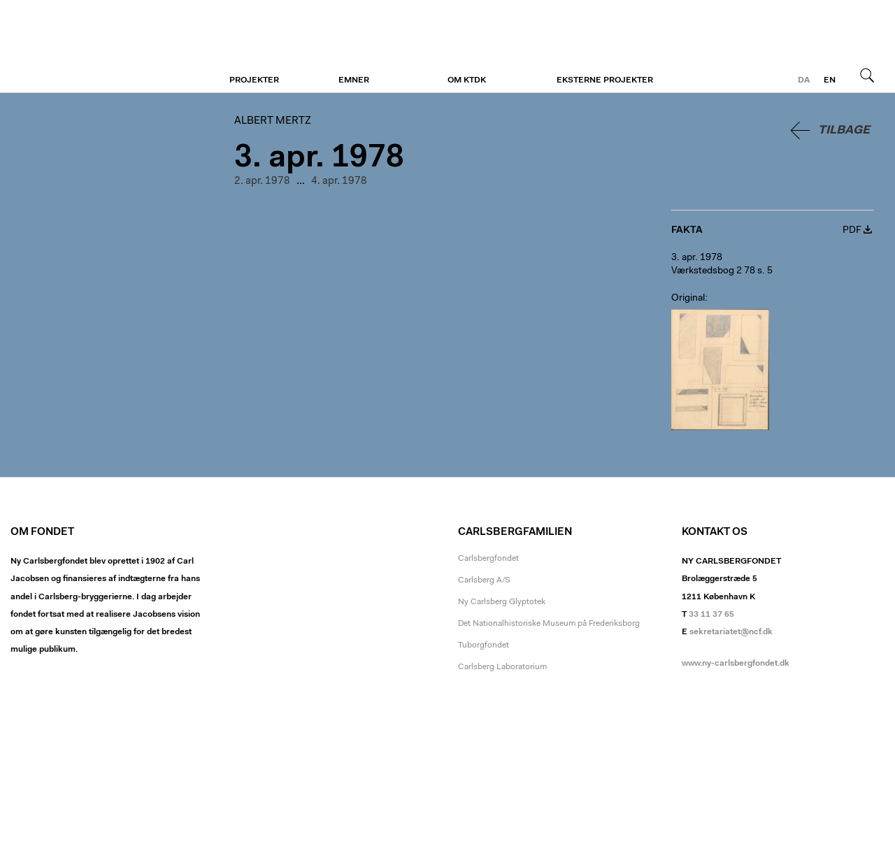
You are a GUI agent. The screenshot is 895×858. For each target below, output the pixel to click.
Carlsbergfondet (488, 559)
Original (688, 298)
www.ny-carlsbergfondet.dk (735, 663)
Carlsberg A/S (484, 580)
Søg (867, 74)
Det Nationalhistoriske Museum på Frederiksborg (549, 624)
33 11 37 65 (711, 614)
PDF (852, 231)
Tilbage (844, 130)
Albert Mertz (96, 47)
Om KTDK (467, 80)
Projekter (254, 80)
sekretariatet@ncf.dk (731, 632)
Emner (353, 80)
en (830, 80)
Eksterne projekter (605, 80)
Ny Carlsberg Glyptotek (501, 602)
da (804, 80)
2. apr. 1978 (262, 181)
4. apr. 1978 (339, 181)
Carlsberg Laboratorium (502, 667)
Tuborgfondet (483, 645)
